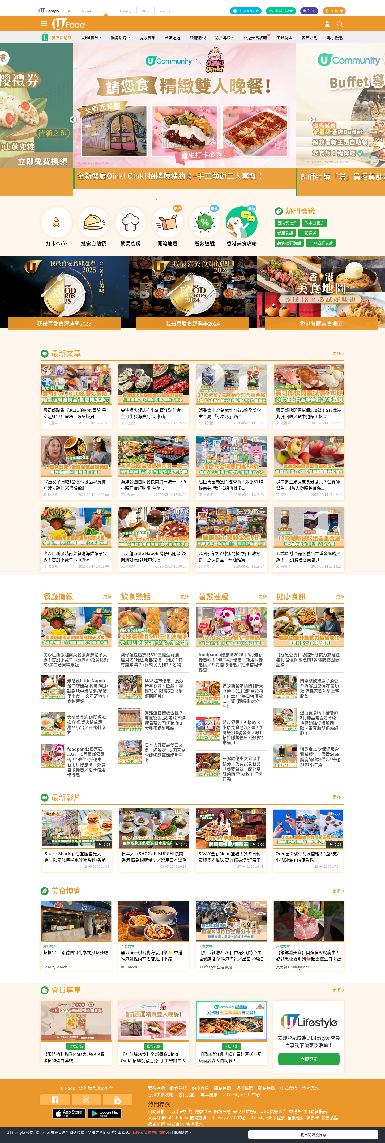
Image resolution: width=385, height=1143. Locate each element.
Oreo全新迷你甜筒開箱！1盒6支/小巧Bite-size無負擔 (307, 861)
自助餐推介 (287, 228)
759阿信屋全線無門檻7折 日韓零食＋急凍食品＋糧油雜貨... (229, 561)
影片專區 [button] (223, 42)
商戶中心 (309, 11)
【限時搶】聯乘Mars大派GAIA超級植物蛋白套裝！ (74, 1062)
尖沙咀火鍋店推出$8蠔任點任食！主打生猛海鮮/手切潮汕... (153, 418)
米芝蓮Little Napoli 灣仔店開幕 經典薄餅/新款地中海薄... (153, 561)
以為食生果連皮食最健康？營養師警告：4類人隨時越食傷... (308, 489)
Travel (86, 11)
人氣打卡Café (161, 1122)
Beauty (125, 11)
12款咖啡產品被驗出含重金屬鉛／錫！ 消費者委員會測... (308, 561)
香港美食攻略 (255, 42)
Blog (145, 11)
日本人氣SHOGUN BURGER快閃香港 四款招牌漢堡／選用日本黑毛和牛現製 (154, 864)
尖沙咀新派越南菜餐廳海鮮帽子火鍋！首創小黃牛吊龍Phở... (75, 561)
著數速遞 (173, 42)
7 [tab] (204, 204)
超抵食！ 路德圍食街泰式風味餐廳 (75, 957)
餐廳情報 (198, 42)
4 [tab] (180, 204)
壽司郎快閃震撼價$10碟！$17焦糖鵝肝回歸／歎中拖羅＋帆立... (308, 418)
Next (312, 125)
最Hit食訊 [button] (90, 42)
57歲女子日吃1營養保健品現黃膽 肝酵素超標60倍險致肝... (74, 489)
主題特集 (284, 42)
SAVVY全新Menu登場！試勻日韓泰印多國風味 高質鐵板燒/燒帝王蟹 (230, 864)
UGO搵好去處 (321, 248)
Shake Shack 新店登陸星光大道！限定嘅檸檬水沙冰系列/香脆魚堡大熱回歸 (75, 864)
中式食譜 (288, 1093)
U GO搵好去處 (248, 11)
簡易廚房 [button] (119, 42)
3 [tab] (172, 204)
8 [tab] (212, 204)
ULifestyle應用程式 (267, 1122)
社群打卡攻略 (283, 11)
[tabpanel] (192, 124)
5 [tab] (188, 204)
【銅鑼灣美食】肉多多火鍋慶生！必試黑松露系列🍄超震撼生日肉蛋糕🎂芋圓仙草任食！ (308, 963)
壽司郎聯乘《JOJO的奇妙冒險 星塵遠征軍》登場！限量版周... (74, 418)
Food (105, 11)
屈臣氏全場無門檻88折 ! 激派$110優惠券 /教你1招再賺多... (231, 489)
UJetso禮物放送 (191, 1122)
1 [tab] (156, 204)
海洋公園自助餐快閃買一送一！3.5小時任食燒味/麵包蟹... (153, 489)
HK (68, 11)
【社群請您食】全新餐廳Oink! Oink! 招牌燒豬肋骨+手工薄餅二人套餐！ (153, 1065)
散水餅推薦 (314, 228)
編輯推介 (50, 951)
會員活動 (310, 42)
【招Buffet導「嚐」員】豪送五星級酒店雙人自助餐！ (230, 1062)
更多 (336, 358)
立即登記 (309, 1064)
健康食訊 (147, 42)
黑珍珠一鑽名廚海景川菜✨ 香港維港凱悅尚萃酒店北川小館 (151, 960)
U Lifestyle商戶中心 (241, 1099)
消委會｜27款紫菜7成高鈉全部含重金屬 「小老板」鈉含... (230, 418)
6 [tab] (196, 204)
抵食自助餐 (62, 42)
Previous (73, 125)
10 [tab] (228, 204)
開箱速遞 (308, 238)
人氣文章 (128, 951)
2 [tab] (164, 204)
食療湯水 (310, 1093)
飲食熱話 (178, 1093)
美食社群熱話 (289, 248)
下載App (337, 11)
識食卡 (312, 1122)
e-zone (165, 11)
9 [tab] (220, 204)
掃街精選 (244, 1093)
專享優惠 (335, 42)
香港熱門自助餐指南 (308, 1116)
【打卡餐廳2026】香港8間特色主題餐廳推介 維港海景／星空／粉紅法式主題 (231, 963)
